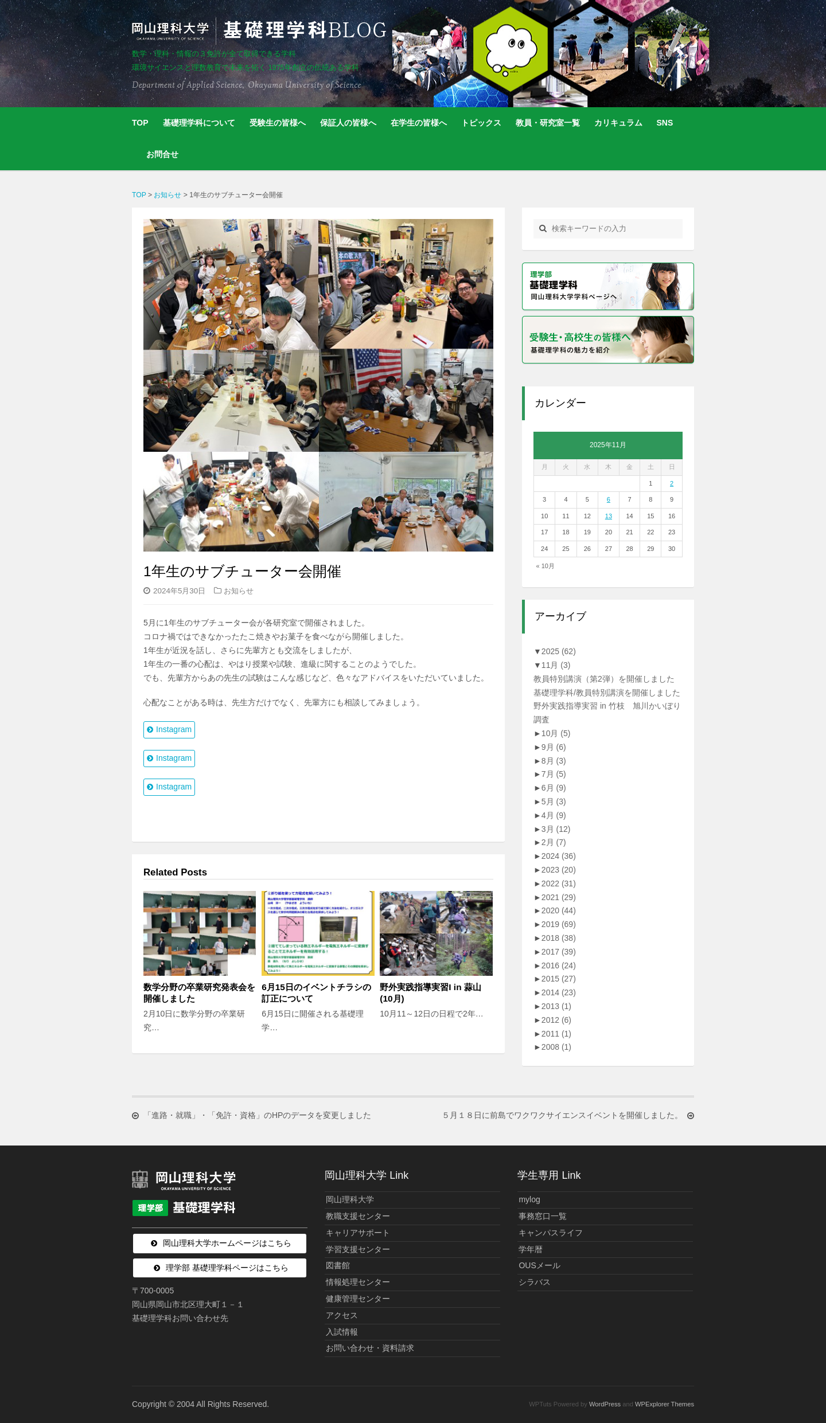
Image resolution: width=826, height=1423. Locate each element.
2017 (558, 951)
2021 (558, 897)
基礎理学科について (199, 122)
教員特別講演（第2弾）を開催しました (604, 678)
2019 (558, 924)
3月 (556, 829)
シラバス (535, 1282)
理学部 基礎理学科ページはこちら (227, 1267)
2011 (556, 1033)
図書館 (338, 1265)
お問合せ (162, 154)
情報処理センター (358, 1282)
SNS (665, 122)
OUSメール (539, 1265)
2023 (558, 869)
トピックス (481, 122)
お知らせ (239, 591)
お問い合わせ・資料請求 (370, 1347)
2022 (558, 883)
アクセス (342, 1315)
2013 (556, 1006)
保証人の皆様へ (348, 122)
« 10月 (545, 565)
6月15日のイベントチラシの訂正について (316, 992)
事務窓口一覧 (543, 1216)
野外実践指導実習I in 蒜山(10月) (430, 992)
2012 (556, 1020)
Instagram (174, 729)
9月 (553, 747)
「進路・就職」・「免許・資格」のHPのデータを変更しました (257, 1116)
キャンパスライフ (551, 1232)
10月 (556, 733)
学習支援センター (358, 1249)
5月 (553, 801)
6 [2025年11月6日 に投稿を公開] (608, 499)
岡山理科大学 (350, 1199)
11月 (556, 665)
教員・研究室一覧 (548, 122)
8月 (553, 760)
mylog (529, 1199)
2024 (558, 856)
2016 (558, 965)
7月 (553, 774)
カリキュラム (618, 122)
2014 (558, 992)
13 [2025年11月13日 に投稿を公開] (608, 516)
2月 (553, 842)
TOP (140, 122)
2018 (558, 938)
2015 (558, 978)
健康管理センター (358, 1298)
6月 (553, 787)
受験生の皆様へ (278, 122)
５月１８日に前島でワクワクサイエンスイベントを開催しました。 (562, 1116)
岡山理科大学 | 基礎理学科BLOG (261, 31)
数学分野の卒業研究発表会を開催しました (199, 992)
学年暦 (531, 1249)
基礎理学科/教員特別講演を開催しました (606, 692)
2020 (558, 910)
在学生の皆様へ (419, 122)
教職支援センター (358, 1216)
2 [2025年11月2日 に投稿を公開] (671, 483)
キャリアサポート (358, 1232)
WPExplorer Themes (664, 1404)
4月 (553, 815)
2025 (558, 651)
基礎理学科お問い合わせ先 (180, 1318)
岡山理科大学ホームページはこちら (227, 1243)
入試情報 (342, 1331)
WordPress (605, 1404)
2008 (556, 1046)
